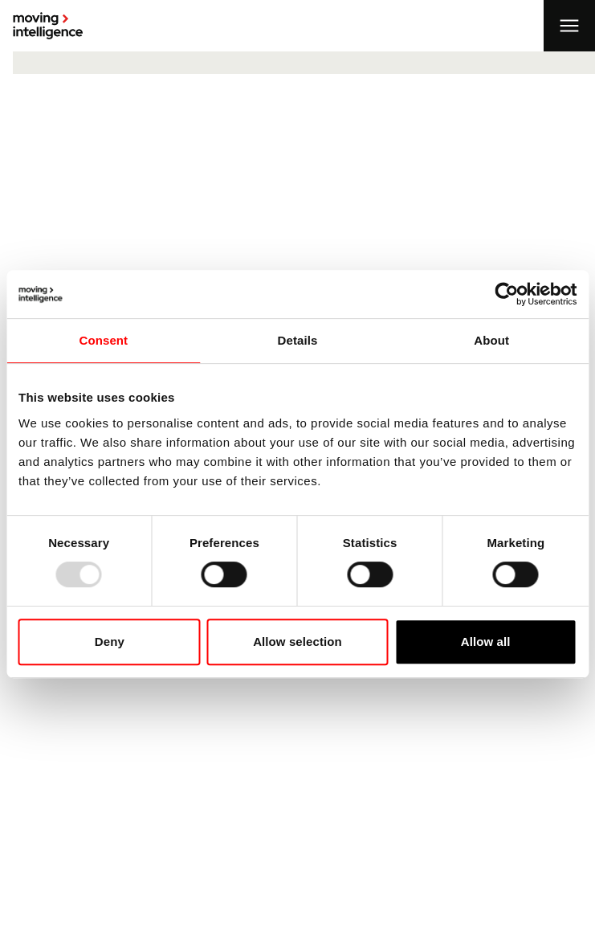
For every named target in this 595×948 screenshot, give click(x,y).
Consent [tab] (103, 340)
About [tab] (491, 340)
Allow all (486, 641)
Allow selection (297, 641)
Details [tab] (298, 340)
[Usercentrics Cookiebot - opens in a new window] (506, 294)
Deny (109, 641)
